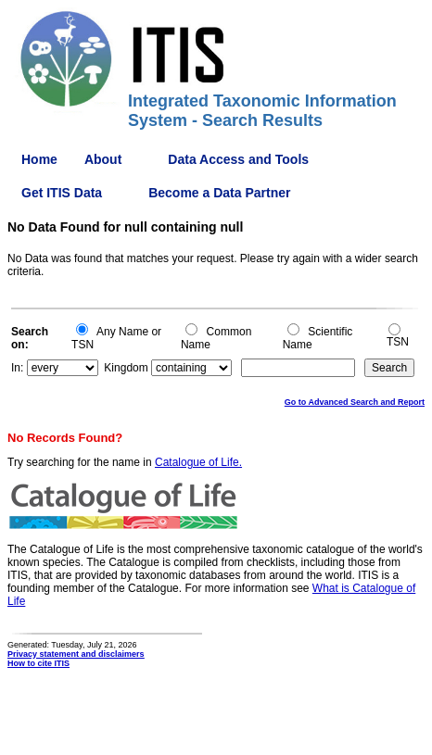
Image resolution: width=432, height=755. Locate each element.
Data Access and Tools (238, 159)
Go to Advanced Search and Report (355, 402)
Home (39, 159)
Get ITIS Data (61, 192)
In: (17, 367)
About (102, 159)
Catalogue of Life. (198, 462)
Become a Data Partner (219, 192)
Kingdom (125, 367)
